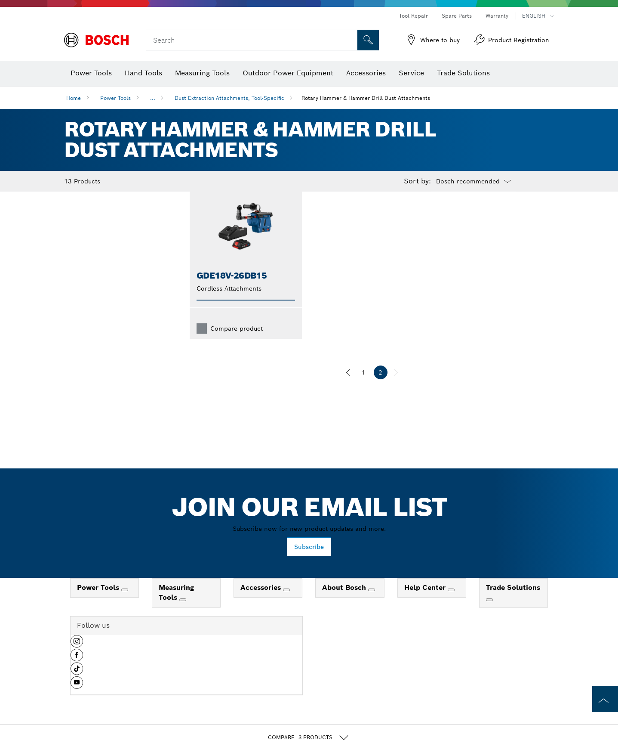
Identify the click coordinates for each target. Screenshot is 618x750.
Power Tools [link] (99, 601)
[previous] (348, 386)
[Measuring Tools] (182, 613)
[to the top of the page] (605, 699)
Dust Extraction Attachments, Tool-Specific (229, 98)
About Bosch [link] (345, 601)
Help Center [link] (426, 601)
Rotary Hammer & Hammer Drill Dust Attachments (365, 98)
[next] (396, 386)
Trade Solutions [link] (513, 601)
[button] (77, 658)
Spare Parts (457, 15)
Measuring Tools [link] (176, 606)
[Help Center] (451, 603)
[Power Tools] (124, 603)
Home (73, 98)
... (152, 98)
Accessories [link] (261, 601)
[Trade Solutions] (489, 613)
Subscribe (309, 560)
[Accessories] (286, 603)
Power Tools (115, 98)
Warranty (497, 15)
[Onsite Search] (368, 40)
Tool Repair (413, 15)
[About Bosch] (371, 603)
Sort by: (417, 181)
